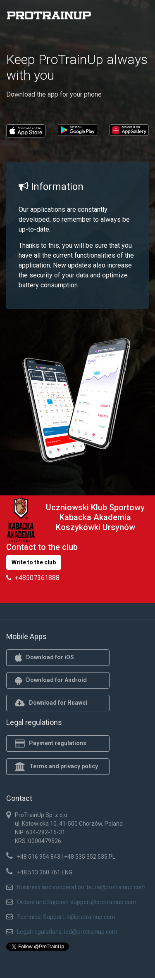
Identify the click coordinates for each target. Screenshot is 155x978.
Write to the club (34, 562)
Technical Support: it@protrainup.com (66, 917)
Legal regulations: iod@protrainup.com (67, 931)
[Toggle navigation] (137, 18)
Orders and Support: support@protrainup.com (76, 902)
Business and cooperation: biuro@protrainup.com (81, 887)
